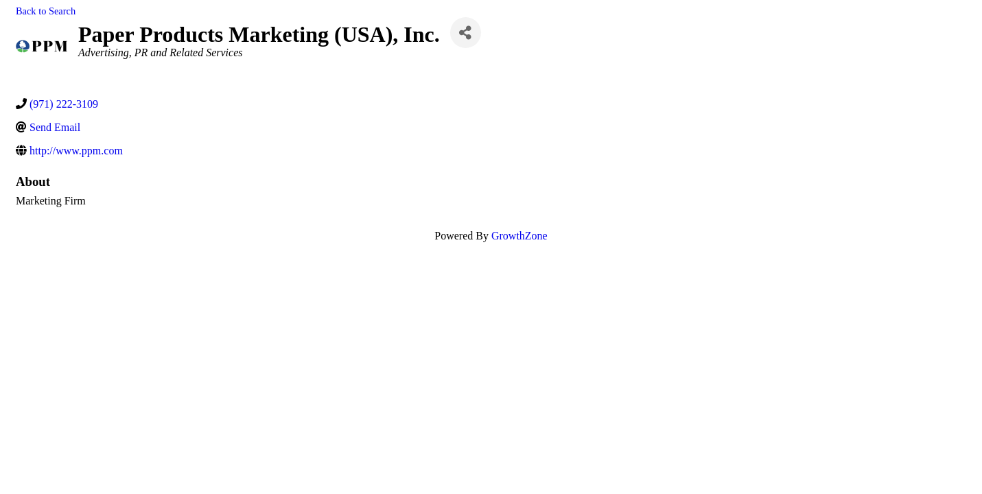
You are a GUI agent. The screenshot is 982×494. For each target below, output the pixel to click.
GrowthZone (519, 236)
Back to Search (45, 10)
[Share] (465, 32)
